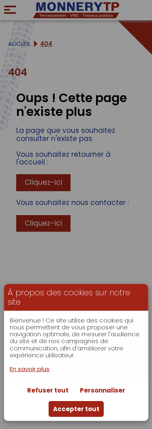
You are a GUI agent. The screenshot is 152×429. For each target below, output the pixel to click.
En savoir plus (29, 368)
